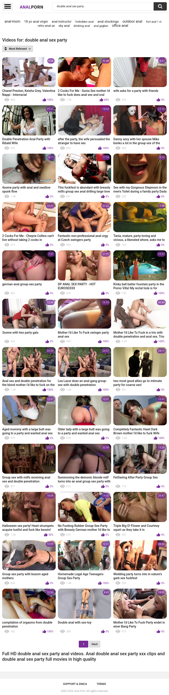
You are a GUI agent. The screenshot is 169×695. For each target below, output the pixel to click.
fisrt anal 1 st (154, 21)
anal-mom (12, 21)
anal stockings (108, 22)
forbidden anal (84, 21)
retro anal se (46, 25)
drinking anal (81, 25)
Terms (101, 684)
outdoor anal (132, 21)
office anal (120, 26)
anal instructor (62, 21)
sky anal (64, 25)
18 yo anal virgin (36, 22)
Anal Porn (80, 691)
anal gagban (101, 25)
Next (94, 644)
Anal (31, 7)
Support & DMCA (75, 684)
